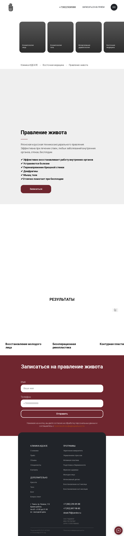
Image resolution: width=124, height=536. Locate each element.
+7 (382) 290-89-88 (71, 504)
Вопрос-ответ (35, 497)
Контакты (34, 470)
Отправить (62, 414)
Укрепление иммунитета (73, 451)
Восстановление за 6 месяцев (75, 489)
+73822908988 (67, 7)
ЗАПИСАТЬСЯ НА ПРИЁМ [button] (93, 7)
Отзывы (33, 460)
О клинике (34, 451)
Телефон (26, 396)
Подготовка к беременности (74, 465)
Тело (32, 487)
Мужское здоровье (70, 470)
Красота (33, 482)
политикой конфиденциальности (69, 426)
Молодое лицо (69, 475)
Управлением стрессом (72, 456)
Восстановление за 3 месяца (75, 484)
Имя (23, 382)
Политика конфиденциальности (73, 530)
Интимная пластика (71, 460)
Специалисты (35, 465)
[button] (114, 7)
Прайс (32, 456)
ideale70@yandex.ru (72, 513)
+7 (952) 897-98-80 (71, 508)
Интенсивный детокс (71, 480)
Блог (32, 492)
